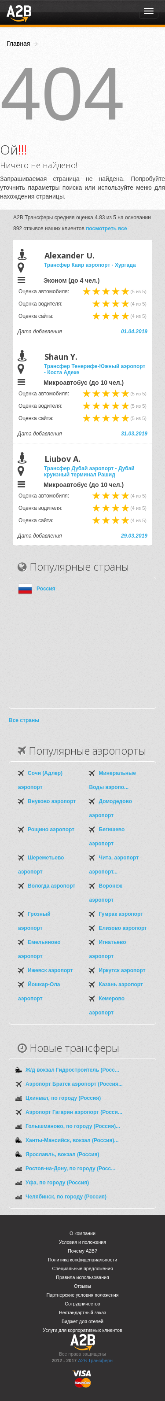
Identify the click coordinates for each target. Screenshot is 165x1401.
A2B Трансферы (95, 1360)
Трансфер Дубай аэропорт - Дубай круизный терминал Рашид (89, 471)
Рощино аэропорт (51, 829)
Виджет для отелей (82, 1321)
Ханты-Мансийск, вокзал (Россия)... (72, 1140)
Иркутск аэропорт (122, 970)
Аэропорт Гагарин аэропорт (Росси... (74, 1112)
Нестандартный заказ (82, 1312)
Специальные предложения (82, 1268)
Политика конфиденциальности (82, 1259)
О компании (82, 1233)
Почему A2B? (82, 1251)
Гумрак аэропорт (121, 914)
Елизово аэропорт (123, 928)
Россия (46, 589)
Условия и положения (82, 1242)
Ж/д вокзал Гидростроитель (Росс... (72, 1070)
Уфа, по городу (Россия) (57, 1183)
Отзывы (82, 1286)
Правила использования (82, 1277)
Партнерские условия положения (82, 1295)
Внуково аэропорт (52, 801)
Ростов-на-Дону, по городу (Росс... (70, 1168)
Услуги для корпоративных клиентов (82, 1330)
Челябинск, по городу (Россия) (66, 1197)
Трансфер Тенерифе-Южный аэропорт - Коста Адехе (94, 369)
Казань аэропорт (121, 984)
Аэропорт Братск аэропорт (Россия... (74, 1084)
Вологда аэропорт (51, 886)
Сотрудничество (82, 1303)
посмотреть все (106, 228)
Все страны (24, 720)
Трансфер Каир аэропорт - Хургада (90, 265)
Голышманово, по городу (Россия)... (73, 1126)
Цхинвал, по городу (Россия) (63, 1098)
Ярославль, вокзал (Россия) (62, 1154)
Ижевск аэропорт (50, 970)
